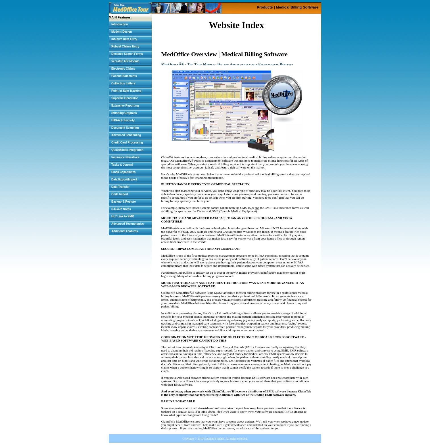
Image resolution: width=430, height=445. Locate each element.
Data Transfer (120, 186)
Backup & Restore (123, 201)
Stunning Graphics (124, 113)
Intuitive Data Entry (124, 39)
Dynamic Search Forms (127, 53)
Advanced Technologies (127, 223)
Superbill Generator (124, 98)
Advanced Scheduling (126, 135)
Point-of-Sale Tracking (126, 90)
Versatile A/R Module (125, 61)
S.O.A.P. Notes (121, 209)
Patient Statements (124, 76)
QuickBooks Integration (127, 149)
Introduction (119, 24)
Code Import (119, 194)
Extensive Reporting (125, 105)
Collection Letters (123, 83)
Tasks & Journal (122, 164)
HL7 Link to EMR (122, 216)
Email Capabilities (123, 172)
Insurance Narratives (125, 157)
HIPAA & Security (123, 120)
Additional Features (124, 231)
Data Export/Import (124, 179)
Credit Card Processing (127, 142)
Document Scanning (125, 127)
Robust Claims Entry (125, 46)
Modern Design (121, 31)
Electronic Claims (123, 68)
